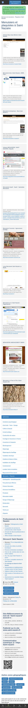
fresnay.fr (11, 681)
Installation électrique (8, 455)
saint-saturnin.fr (6, 687)
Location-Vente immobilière (10, 469)
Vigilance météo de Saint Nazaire (13, 571)
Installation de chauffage (9, 462)
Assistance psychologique (9, 422)
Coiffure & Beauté (7, 428)
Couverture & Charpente (9, 442)
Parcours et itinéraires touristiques (14, 550)
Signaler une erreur (8, 590)
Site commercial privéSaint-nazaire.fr (15, 2)
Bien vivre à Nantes (16, 687)
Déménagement (7, 445)
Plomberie (5, 493)
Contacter (15, 582)
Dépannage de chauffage (9, 452)
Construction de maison (9, 435)
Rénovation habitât (8, 496)
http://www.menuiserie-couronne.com (11, 257)
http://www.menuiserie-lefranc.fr (10, 409)
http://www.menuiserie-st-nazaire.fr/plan (12, 64)
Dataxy (17, 597)
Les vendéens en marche (8, 693)
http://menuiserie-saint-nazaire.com (11, 371)
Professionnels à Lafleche (9, 684)
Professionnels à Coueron (16, 678)
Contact (25, 705)
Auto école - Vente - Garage (10, 425)
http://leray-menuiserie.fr (8, 293)
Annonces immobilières (9, 489)
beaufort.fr (5, 678)
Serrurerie (5, 506)
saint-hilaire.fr (20, 684)
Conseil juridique (7, 432)
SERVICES (6, 417)
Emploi (14, 705)
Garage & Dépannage (8, 499)
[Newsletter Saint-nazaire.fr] (22, 2)
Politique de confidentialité (17, 9)
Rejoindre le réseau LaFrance (11, 593)
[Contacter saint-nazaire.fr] (25, 2)
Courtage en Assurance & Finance (12, 439)
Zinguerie (5, 513)
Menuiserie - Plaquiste (8, 476)
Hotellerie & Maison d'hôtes (10, 459)
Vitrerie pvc (6, 510)
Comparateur (8, 705)
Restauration (6, 503)
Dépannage (6, 449)
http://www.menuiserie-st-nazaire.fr (11, 138)
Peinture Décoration (8, 486)
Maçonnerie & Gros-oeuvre (10, 472)
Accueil (2, 705)
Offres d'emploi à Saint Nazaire (13, 535)
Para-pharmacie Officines (9, 483)
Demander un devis (8, 587)
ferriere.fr (5, 681)
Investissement (7, 466)
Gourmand (19, 705)
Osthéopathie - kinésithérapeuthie (12, 479)
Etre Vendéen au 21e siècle (9, 690)
